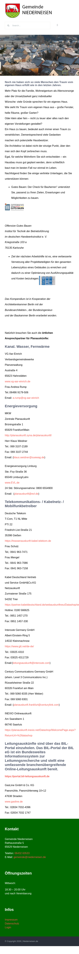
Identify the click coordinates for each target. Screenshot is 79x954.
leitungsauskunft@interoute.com (31, 663)
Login (8, 927)
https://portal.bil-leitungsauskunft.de (27, 776)
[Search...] (27, 25)
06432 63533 (21, 853)
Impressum (11, 919)
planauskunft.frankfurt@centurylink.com (36, 704)
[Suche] (8, 25)
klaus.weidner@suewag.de (29, 457)
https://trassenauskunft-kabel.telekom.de (28, 540)
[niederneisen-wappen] (29, 3)
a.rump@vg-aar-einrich (26, 397)
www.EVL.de (12, 482)
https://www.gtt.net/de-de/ (19, 646)
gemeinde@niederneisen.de (30, 857)
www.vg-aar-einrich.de (17, 381)
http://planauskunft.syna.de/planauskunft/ (28, 435)
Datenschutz (12, 923)
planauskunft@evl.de (26, 493)
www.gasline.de (14, 801)
